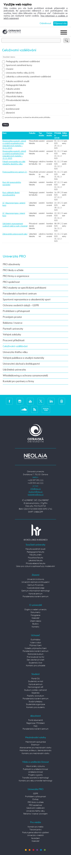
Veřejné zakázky (12, 334)
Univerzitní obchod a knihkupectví (21, 364)
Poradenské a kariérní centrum (20, 293)
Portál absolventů (35, 720)
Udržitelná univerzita (14, 370)
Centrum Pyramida (35, 585)
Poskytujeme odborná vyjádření (35, 833)
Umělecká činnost (35, 772)
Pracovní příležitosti (14, 340)
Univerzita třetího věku (15, 352)
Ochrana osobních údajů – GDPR (21, 305)
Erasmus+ (35, 745)
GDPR (35, 794)
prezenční (10, 105)
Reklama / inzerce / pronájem (35, 814)
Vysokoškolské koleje (35, 588)
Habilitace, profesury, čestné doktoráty (36, 750)
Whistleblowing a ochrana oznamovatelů (25, 375)
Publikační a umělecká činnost (35, 769)
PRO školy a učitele (13, 270)
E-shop (35, 799)
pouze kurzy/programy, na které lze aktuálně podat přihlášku (27, 117)
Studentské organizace (35, 704)
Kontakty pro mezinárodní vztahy (35, 753)
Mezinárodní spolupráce (35, 742)
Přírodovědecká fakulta (17, 100)
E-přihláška (35, 640)
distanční (10, 113)
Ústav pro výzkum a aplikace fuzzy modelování (35, 566)
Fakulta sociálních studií (17, 81)
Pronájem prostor (12, 317)
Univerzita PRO (14, 256)
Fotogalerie (35, 615)
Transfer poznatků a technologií (35, 778)
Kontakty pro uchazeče (35, 666)
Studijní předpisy (35, 702)
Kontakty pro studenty (35, 707)
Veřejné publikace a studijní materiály (23, 358)
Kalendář (35, 618)
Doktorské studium (35, 654)
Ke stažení (35, 838)
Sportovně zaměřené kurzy (19, 65)
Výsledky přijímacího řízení (35, 648)
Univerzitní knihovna (35, 579)
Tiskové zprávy (36, 830)
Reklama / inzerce (12, 323)
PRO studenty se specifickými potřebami (24, 288)
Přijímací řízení (35, 645)
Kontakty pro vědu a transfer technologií (35, 781)
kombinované (12, 109)
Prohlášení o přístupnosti (16, 311)
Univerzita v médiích (35, 835)
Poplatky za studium (35, 696)
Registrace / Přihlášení (35, 723)
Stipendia (35, 693)
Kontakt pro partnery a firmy (18, 381)
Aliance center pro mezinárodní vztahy (35, 748)
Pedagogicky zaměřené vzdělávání (23, 62)
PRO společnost (11, 282)
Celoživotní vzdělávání (15, 346)
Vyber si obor (35, 643)
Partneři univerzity (13, 329)
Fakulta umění (13, 89)
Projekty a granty (35, 775)
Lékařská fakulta (14, 93)
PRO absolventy (11, 264)
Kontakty (35, 627)
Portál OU (35, 679)
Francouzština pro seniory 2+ (15, 172)
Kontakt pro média (35, 827)
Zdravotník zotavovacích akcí (15, 234)
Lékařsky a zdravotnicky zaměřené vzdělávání (28, 77)
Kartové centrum (35, 594)
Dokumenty (35, 612)
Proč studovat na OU (35, 657)
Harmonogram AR (35, 687)
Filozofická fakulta (15, 97)
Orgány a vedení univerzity (35, 610)
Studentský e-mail (35, 681)
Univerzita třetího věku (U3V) (20, 73)
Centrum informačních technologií (35, 591)
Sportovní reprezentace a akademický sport (26, 299)
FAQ (35, 726)
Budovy (35, 624)
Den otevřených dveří (35, 660)
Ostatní (9, 69)
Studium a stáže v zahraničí (35, 690)
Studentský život (35, 663)
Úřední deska (35, 621)
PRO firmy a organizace (16, 276)
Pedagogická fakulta (16, 85)
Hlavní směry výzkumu (35, 766)
